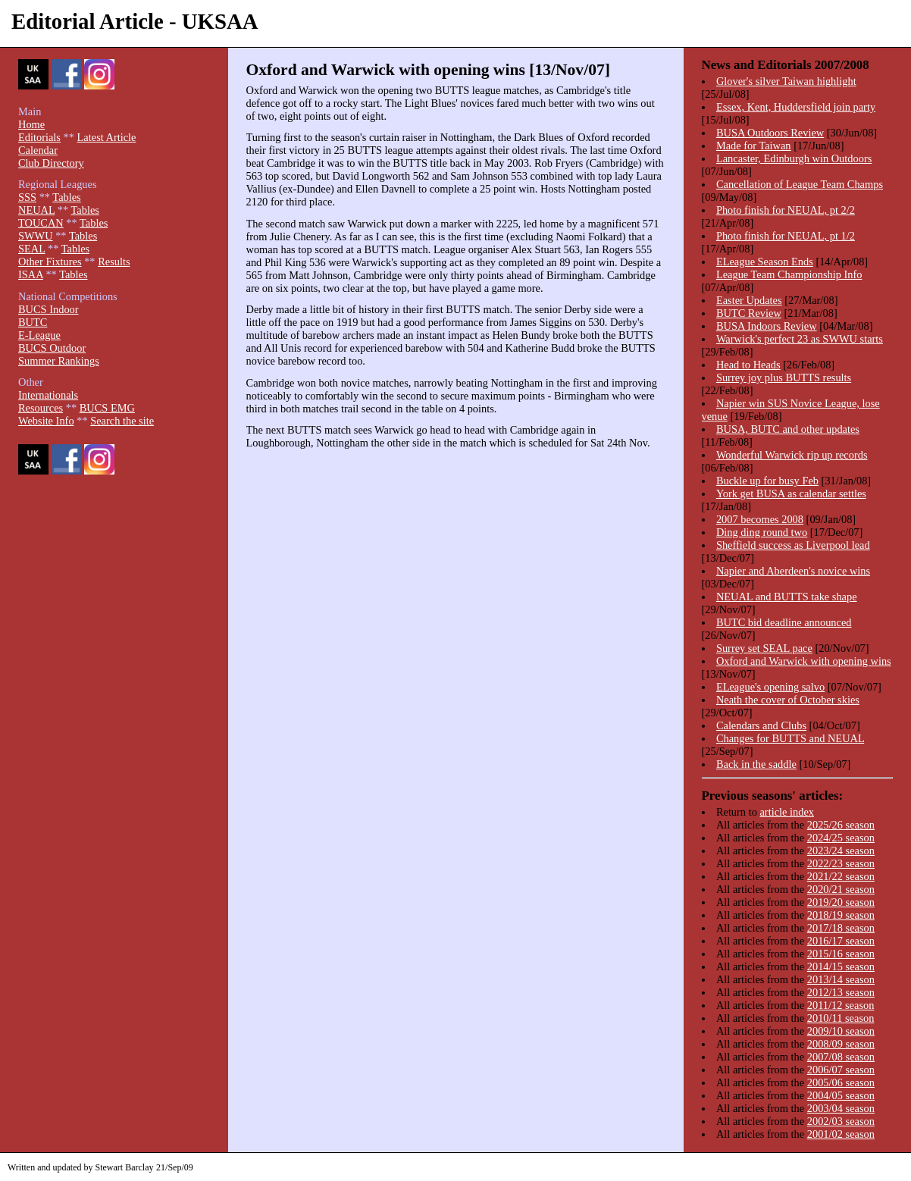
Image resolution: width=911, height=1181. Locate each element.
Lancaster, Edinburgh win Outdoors (794, 158)
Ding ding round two (761, 532)
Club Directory (51, 163)
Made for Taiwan (753, 145)
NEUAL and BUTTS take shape (786, 596)
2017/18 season (841, 928)
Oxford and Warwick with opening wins (803, 661)
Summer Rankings (58, 361)
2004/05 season (841, 1095)
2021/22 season (841, 876)
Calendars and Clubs (761, 725)
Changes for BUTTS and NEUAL (790, 738)
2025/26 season (841, 825)
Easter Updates (749, 300)
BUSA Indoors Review (766, 326)
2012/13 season (841, 992)
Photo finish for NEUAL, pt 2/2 (785, 210)
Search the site (122, 421)
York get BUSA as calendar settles (791, 493)
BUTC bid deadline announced (784, 622)
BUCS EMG (107, 408)
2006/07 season (841, 1070)
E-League (39, 335)
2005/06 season (841, 1082)
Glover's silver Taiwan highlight (786, 81)
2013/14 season (841, 979)
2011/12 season (841, 1005)
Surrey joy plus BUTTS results (783, 377)
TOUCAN (41, 223)
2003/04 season (841, 1108)
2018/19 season (841, 915)
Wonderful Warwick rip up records (792, 455)
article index (786, 812)
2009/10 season (841, 1031)
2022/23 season (841, 863)
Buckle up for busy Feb (767, 481)
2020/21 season (841, 889)
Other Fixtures (50, 261)
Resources (40, 408)
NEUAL (36, 210)
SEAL (31, 249)
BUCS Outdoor (52, 348)
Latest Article (106, 137)
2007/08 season (841, 1057)
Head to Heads (748, 365)
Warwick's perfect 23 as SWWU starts (799, 339)
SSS (27, 197)
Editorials (39, 137)
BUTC (32, 322)
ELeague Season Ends (764, 261)
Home (31, 124)
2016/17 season (841, 941)
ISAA (30, 274)
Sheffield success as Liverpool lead (793, 545)
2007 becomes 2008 (759, 519)
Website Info (46, 421)
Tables (66, 197)
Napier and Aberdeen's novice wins (793, 571)
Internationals (48, 395)
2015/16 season (841, 954)
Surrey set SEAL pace (764, 648)
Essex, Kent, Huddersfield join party (795, 107)
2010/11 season (841, 1018)
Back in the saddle (756, 764)
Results (114, 261)
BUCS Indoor (48, 309)
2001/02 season (841, 1134)
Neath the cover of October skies (787, 700)
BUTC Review (748, 313)
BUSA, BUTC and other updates (787, 429)
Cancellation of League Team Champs (799, 184)
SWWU (35, 236)
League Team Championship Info (789, 274)
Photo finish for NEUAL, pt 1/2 (785, 236)
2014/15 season (841, 966)
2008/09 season (841, 1044)
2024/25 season (841, 838)
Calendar (38, 150)
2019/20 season (841, 902)
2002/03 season (841, 1121)
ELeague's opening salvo (770, 687)
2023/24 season (841, 850)
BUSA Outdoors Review (770, 133)
